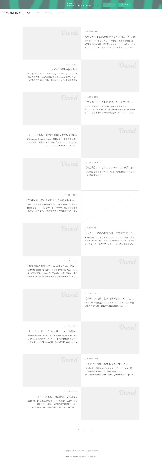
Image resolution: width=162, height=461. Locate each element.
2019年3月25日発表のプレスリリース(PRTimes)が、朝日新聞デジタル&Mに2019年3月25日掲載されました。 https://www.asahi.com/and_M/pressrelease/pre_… (52, 404)
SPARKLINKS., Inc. (17, 13)
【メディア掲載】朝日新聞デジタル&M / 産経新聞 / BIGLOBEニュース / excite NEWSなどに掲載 (110, 298)
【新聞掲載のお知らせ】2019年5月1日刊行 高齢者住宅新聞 (52, 266)
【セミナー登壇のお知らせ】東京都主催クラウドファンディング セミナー (110, 233)
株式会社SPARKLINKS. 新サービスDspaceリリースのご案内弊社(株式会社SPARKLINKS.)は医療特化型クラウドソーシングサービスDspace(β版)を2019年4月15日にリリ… (52, 339)
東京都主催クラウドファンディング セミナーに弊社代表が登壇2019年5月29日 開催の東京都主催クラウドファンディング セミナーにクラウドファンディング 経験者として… (110, 240)
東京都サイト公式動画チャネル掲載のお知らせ (110, 36)
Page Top (81, 443)
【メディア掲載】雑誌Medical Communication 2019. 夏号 (52, 135)
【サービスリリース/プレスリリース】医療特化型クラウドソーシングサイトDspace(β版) (52, 331)
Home (38, 13)
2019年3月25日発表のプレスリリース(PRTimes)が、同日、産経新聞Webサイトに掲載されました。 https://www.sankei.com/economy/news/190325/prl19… (110, 371)
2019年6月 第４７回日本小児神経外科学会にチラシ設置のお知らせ (52, 200)
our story (48, 13)
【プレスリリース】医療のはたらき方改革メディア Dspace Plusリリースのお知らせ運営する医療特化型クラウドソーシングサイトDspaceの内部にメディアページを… (110, 109)
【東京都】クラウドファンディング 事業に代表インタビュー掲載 (110, 167)
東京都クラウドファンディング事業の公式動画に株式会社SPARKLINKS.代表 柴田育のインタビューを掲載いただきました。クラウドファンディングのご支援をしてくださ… (110, 44)
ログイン (124, 4)
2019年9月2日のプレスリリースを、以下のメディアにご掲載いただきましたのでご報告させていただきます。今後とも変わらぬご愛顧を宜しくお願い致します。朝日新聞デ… (52, 77)
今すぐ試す (109, 4)
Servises (59, 13)
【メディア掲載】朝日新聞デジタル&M (56, 397)
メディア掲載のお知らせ (64, 69)
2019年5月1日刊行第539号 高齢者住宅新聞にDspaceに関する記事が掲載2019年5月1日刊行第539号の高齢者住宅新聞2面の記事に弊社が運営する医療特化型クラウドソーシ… (52, 273)
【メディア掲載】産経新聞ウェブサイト (106, 364)
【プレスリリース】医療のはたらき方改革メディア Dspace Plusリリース (110, 102)
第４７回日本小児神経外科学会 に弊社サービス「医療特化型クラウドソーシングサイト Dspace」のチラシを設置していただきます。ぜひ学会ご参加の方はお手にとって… (52, 207)
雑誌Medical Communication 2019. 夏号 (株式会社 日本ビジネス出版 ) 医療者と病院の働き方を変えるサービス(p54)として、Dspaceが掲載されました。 (51, 142)
